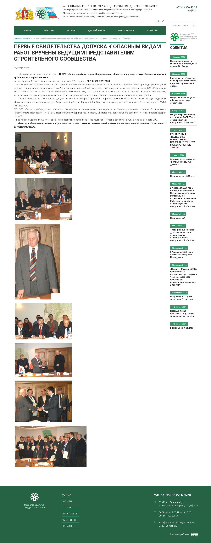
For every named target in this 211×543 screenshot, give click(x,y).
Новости (49, 30)
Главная (26, 30)
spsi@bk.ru (192, 10)
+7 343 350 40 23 (186, 7)
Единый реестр (96, 30)
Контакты (152, 30)
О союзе (70, 30)
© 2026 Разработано (179, 534)
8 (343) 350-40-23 (185, 522)
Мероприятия (126, 30)
